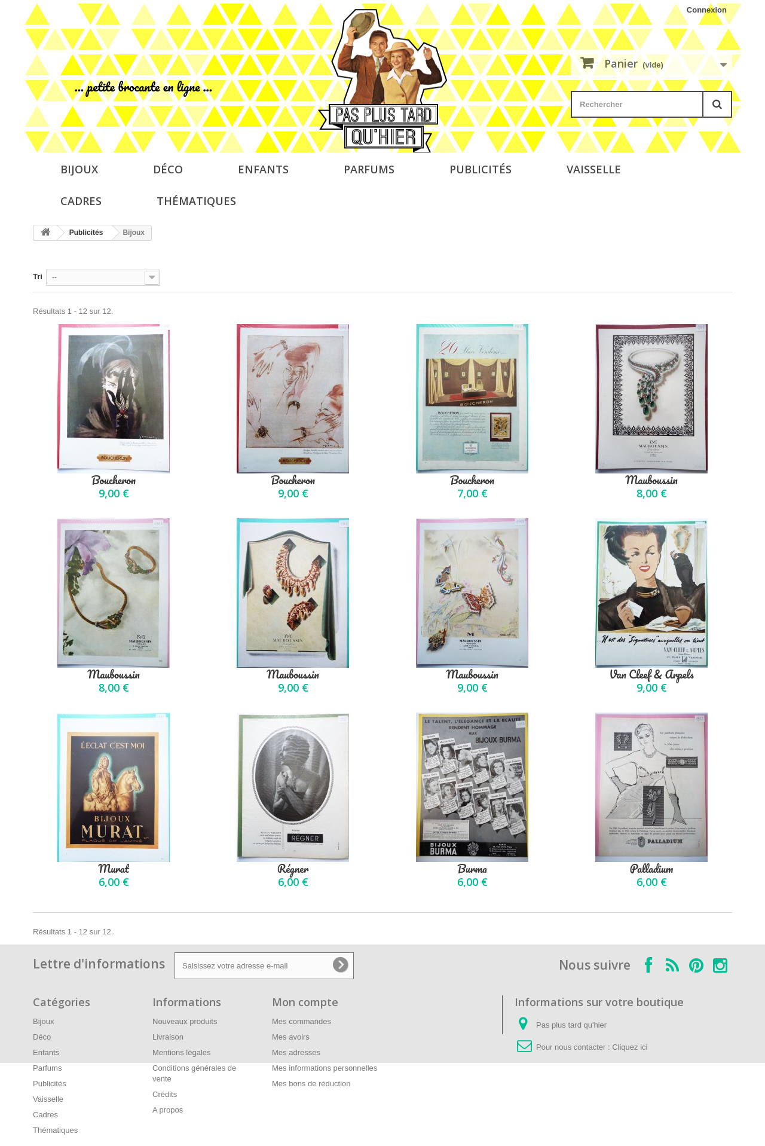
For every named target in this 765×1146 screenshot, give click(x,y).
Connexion (707, 9)
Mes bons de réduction (311, 1083)
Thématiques (196, 201)
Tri (37, 276)
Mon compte (305, 1002)
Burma (472, 869)
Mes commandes (301, 1021)
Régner (293, 869)
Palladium (651, 869)
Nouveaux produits (184, 1021)
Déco (168, 169)
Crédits (164, 1094)
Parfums (369, 169)
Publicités (480, 169)
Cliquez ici (629, 1047)
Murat (113, 869)
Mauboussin (651, 480)
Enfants (263, 169)
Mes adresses (296, 1052)
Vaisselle (594, 169)
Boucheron (113, 480)
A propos (167, 1109)
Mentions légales (181, 1052)
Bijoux (79, 169)
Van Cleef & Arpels (651, 675)
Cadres (81, 201)
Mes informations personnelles (324, 1068)
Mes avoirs (291, 1036)
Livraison (167, 1036)
